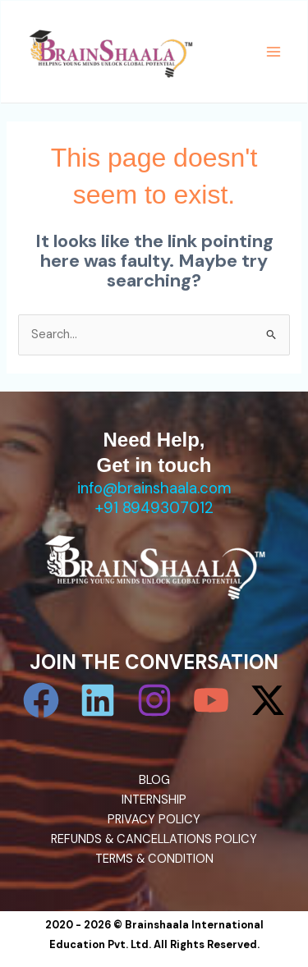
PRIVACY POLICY (154, 819)
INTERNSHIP (154, 800)
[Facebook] (41, 700)
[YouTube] (211, 700)
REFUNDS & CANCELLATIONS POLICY (154, 839)
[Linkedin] (98, 700)
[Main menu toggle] (273, 51)
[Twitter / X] (268, 700)
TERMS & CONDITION (154, 859)
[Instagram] (154, 700)
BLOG (154, 780)
